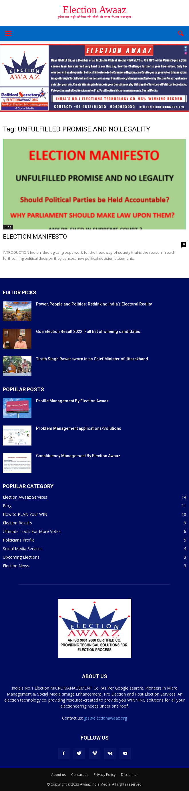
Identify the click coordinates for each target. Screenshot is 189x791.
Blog (8, 227)
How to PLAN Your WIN (25, 514)
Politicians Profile (19, 540)
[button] (181, 33)
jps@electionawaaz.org (105, 718)
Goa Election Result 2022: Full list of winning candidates (88, 331)
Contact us (79, 774)
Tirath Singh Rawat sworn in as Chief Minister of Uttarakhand (92, 359)
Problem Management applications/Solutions (78, 428)
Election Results (17, 523)
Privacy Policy (105, 774)
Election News (16, 565)
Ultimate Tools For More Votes (32, 531)
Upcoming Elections (21, 557)
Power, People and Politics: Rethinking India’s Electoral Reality (94, 304)
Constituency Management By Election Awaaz (78, 456)
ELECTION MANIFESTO (35, 236)
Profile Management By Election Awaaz (72, 401)
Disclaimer (129, 774)
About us (58, 774)
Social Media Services (23, 548)
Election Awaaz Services (25, 497)
